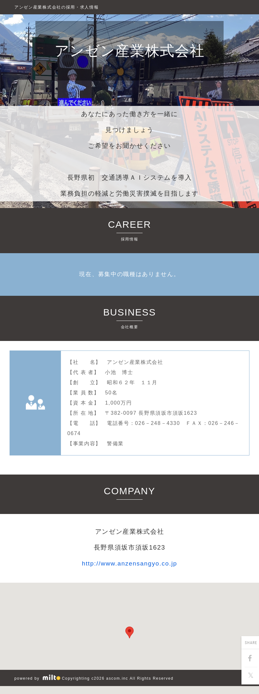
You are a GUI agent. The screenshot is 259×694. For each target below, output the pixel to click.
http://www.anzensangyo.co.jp (129, 563)
